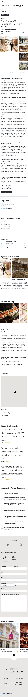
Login (3, 18)
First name (7, 568)
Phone (14, 579)
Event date (7, 585)
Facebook (5, 676)
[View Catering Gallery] (9, 313)
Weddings (12, 72)
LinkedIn (5, 683)
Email (14, 573)
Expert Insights (4, 8)
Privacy (16, 676)
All (3, 72)
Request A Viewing (6, 192)
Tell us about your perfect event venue (14, 603)
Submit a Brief (5, 14)
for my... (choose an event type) (8, 552)
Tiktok (4, 681)
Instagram (5, 678)
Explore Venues (4, 5)
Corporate (22, 72)
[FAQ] (14, 492)
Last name (20, 568)
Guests (14, 590)
